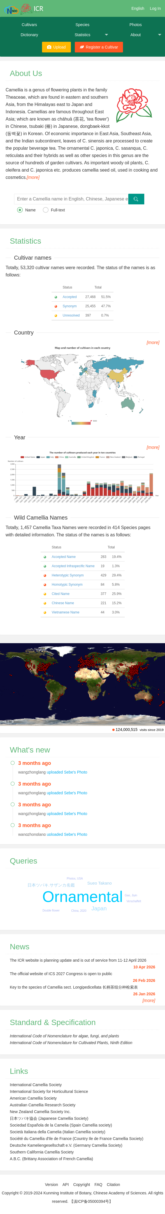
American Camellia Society (33, 1098)
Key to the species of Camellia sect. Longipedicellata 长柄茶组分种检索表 (74, 987)
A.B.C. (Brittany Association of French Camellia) (51, 1159)
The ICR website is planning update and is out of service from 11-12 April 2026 (78, 960)
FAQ (98, 1184)
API (65, 1184)
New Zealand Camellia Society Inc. (40, 1111)
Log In (155, 8)
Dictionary (29, 35)
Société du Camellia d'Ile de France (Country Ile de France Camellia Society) (76, 1138)
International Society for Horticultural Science (49, 1091)
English (137, 8)
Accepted (70, 297)
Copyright (81, 1184)
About (146, 35)
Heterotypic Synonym (68, 575)
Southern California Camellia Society (42, 1152)
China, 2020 (78, 910)
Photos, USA (75, 878)
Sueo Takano (99, 883)
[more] (33, 177)
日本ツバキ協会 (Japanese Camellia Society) (49, 1118)
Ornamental (82, 896)
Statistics (91, 35)
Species (83, 24)
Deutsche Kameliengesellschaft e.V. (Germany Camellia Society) (66, 1145)
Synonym (70, 306)
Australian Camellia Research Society (42, 1105)
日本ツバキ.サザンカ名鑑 (51, 885)
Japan (99, 908)
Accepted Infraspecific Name (73, 566)
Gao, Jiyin (131, 895)
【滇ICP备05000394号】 (91, 1201)
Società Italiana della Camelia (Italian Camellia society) (57, 1132)
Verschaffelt (133, 901)
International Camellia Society (36, 1085)
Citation (113, 1184)
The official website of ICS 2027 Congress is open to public (61, 973)
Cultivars (29, 24)
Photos (135, 24)
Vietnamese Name (66, 612)
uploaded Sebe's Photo (67, 772)
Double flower (51, 910)
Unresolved (71, 315)
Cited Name (60, 594)
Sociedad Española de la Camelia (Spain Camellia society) (61, 1125)
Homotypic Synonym (67, 585)
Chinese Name (63, 603)
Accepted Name (64, 557)
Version (51, 1184)
